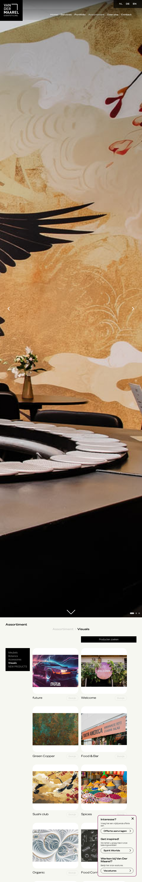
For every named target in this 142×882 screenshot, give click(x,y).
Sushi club (38, 765)
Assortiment (96, 15)
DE (128, 3)
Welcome (86, 649)
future (36, 649)
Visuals (83, 629)
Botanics (13, 656)
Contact (126, 15)
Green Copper (40, 707)
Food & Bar (87, 707)
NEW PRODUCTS (17, 666)
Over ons (112, 15)
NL (121, 3)
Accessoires (14, 659)
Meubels (13, 652)
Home (53, 15)
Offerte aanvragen (115, 831)
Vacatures (110, 870)
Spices (84, 765)
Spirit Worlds (112, 850)
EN (134, 3)
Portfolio (79, 15)
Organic (37, 824)
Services (65, 15)
